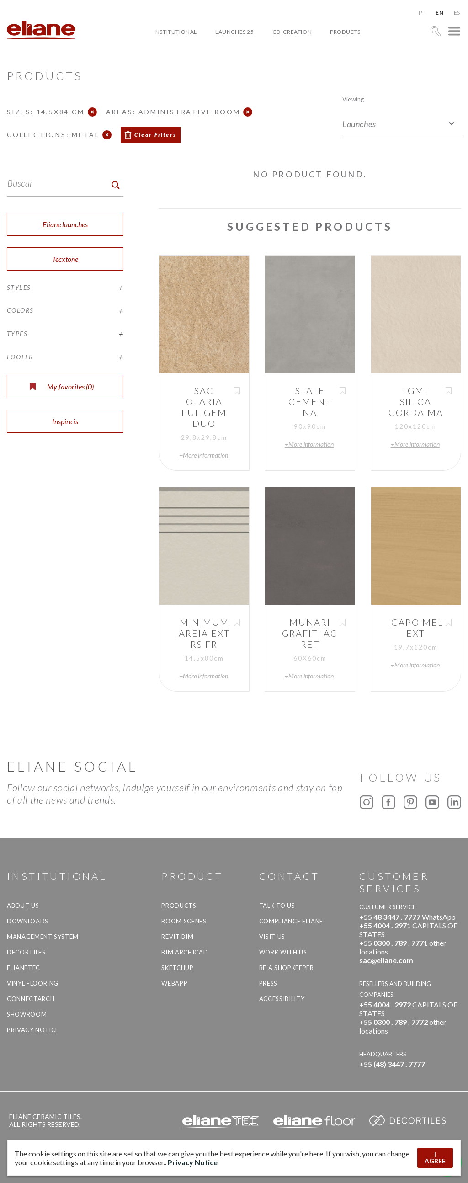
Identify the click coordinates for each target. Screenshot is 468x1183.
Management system (43, 936)
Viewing (353, 99)
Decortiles (26, 952)
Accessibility (281, 998)
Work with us (283, 952)
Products (345, 31)
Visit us (272, 936)
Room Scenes (183, 921)
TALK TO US (277, 905)
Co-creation (292, 31)
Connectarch (30, 998)
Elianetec (23, 967)
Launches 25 (234, 31)
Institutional (175, 31)
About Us (23, 905)
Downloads (27, 921)
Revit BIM (177, 936)
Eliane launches (65, 224)
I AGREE (435, 1158)
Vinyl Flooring (32, 983)
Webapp (174, 983)
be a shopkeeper (286, 967)
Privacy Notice (33, 1030)
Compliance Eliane (291, 921)
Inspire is (65, 421)
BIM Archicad (184, 952)
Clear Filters (155, 134)
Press (268, 983)
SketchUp (177, 967)
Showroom (27, 1014)
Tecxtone (65, 259)
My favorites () (62, 386)
